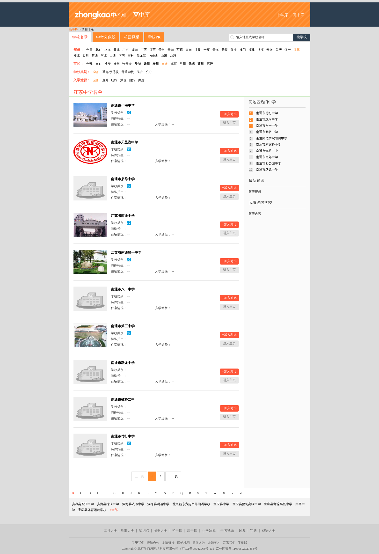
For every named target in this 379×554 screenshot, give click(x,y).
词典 (242, 530)
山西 (112, 55)
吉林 (131, 55)
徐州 (116, 64)
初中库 (177, 530)
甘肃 (197, 50)
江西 (152, 50)
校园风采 (131, 37)
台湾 (173, 55)
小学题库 (209, 530)
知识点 (144, 530)
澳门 (243, 50)
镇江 (174, 64)
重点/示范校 (110, 72)
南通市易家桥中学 (268, 144)
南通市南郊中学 (267, 157)
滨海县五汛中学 (83, 504)
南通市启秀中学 (123, 179)
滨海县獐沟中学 (108, 504)
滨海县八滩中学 (133, 504)
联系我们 (229, 543)
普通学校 (127, 72)
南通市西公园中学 (268, 163)
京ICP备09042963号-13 (197, 548)
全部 (89, 64)
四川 (85, 55)
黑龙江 (141, 55)
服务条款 (198, 543)
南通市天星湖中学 (124, 142)
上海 (107, 50)
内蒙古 (153, 55)
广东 (125, 50)
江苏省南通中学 (123, 216)
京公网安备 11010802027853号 (236, 548)
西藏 (179, 50)
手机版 (242, 543)
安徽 (269, 50)
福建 (251, 50)
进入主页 (229, 123)
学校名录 (80, 37)
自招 (132, 80)
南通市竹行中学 (123, 436)
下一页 (173, 476)
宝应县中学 (221, 504)
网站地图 (183, 543)
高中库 (298, 15)
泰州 (156, 64)
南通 (164, 64)
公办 (149, 72)
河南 (121, 55)
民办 (140, 72)
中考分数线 (106, 37)
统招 (114, 80)
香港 (233, 50)
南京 (98, 64)
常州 (183, 64)
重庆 (279, 50)
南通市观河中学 (267, 119)
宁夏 (207, 50)
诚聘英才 (214, 543)
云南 (171, 50)
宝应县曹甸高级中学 (247, 504)
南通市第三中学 (123, 326)
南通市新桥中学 (267, 132)
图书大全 (160, 530)
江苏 (296, 50)
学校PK (154, 37)
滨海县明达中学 (158, 504)
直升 (105, 80)
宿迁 (210, 64)
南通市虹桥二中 (123, 399)
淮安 (107, 64)
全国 (89, 50)
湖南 (134, 50)
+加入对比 (229, 114)
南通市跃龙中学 (123, 363)
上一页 (139, 476)
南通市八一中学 (123, 289)
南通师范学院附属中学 (271, 138)
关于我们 (138, 543)
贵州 (161, 50)
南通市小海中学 (123, 105)
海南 (188, 50)
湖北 (76, 55)
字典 (253, 530)
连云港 (127, 64)
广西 (143, 50)
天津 (116, 50)
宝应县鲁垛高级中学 (278, 504)
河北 (104, 55)
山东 (164, 55)
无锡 (192, 64)
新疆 (224, 50)
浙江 (260, 50)
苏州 (200, 64)
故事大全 (127, 530)
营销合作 (153, 543)
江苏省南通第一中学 (126, 252)
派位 (123, 80)
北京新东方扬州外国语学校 (191, 504)
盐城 (138, 64)
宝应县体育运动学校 (92, 510)
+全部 (114, 510)
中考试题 (227, 530)
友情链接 (168, 543)
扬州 (147, 64)
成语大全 (268, 530)
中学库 (282, 15)
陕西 (95, 55)
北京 (98, 50)
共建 (141, 80)
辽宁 (287, 50)
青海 (215, 50)
